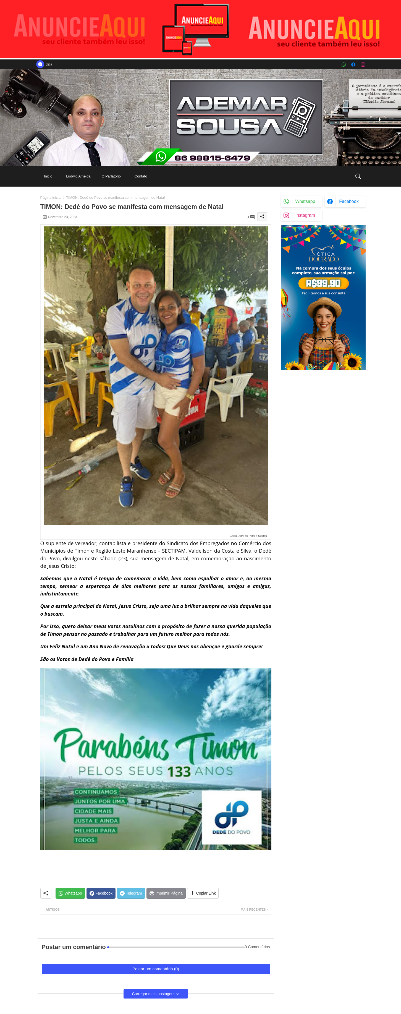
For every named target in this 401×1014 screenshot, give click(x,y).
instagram (305, 215)
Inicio (48, 176)
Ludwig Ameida (78, 176)
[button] (358, 176)
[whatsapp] (343, 64)
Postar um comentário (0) (155, 968)
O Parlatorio (110, 176)
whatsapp (305, 201)
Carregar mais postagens (153, 994)
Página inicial (51, 197)
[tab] (48, 176)
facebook (348, 201)
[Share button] (203, 893)
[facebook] (353, 64)
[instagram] (363, 64)
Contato (141, 176)
